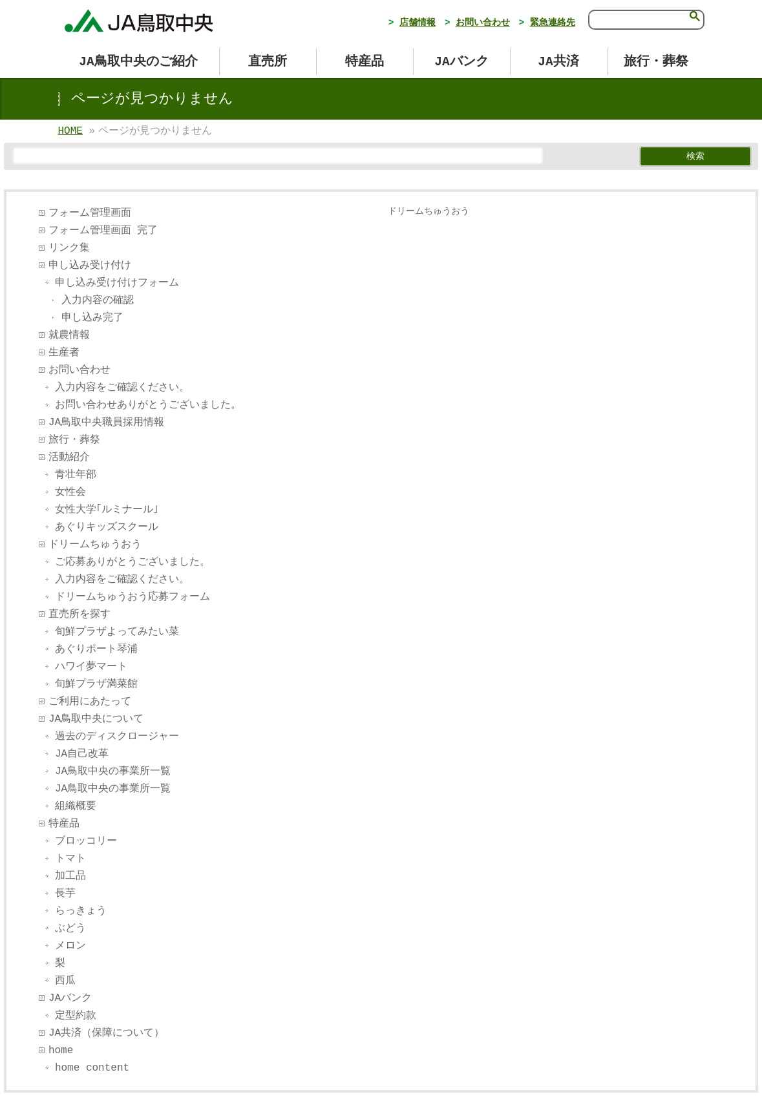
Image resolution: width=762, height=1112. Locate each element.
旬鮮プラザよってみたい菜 (117, 632)
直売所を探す (79, 614)
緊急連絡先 (552, 22)
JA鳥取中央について (95, 719)
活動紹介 (69, 457)
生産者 (63, 353)
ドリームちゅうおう (95, 545)
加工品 (70, 876)
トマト (70, 859)
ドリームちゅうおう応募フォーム (132, 597)
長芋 (65, 893)
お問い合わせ (483, 22)
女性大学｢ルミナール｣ (106, 510)
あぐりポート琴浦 (96, 649)
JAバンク (70, 998)
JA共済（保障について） (106, 1033)
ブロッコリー (86, 841)
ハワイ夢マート (91, 667)
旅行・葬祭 (74, 440)
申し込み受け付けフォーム (117, 283)
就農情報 (69, 335)
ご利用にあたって (89, 702)
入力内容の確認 (97, 300)
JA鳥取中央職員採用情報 (106, 422)
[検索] (636, 19)
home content (92, 1068)
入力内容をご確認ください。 (122, 387)
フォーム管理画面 (89, 213)
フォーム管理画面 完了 (103, 230)
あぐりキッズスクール (106, 527)
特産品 (63, 824)
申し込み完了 (92, 318)
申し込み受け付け (89, 265)
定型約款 (75, 1016)
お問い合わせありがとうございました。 (148, 405)
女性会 (70, 492)
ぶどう (70, 928)
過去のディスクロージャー (117, 736)
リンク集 (69, 248)
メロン (70, 946)
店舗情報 (417, 22)
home (60, 1050)
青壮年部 (75, 475)
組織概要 (75, 806)
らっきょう (81, 911)
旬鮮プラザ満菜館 (96, 684)
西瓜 (65, 981)
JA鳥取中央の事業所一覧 (113, 771)
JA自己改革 (82, 754)
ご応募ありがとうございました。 (132, 562)
